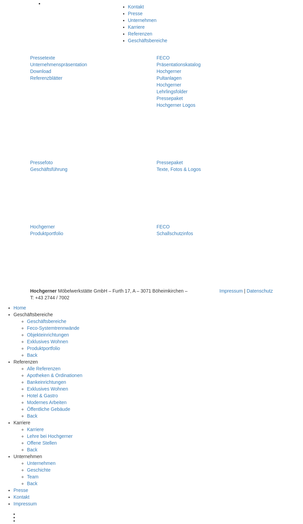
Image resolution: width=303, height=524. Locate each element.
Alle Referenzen (44, 368)
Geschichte (39, 470)
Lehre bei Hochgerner (49, 436)
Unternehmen (142, 20)
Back (32, 355)
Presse (135, 13)
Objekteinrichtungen (48, 335)
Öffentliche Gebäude (48, 409)
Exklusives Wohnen (47, 341)
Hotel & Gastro (42, 395)
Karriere (136, 27)
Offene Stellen (42, 443)
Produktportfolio (43, 348)
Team (32, 476)
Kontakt (136, 6)
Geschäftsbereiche (148, 40)
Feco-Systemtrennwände (53, 328)
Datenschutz (260, 291)
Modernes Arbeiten (47, 402)
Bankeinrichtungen (46, 382)
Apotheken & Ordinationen (54, 375)
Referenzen (140, 33)
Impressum (231, 291)
